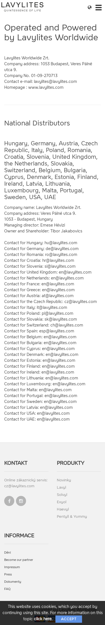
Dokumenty (12, 582)
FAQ (7, 589)
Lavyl (61, 487)
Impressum (12, 567)
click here (43, 619)
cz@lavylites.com (19, 486)
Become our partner (18, 560)
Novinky (64, 480)
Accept (68, 619)
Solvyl (62, 495)
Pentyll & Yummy (72, 516)
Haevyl (63, 509)
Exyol (61, 502)
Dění (7, 552)
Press (8, 574)
